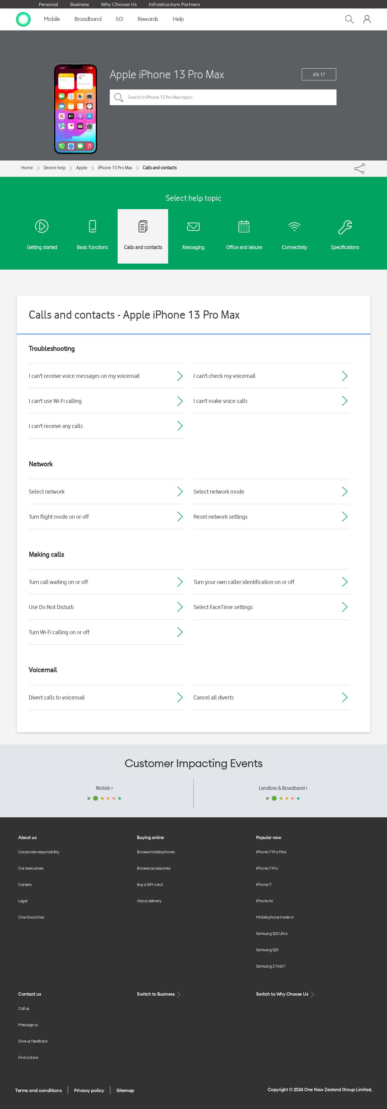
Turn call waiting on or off (58, 582)
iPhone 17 (264, 884)
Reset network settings (221, 516)
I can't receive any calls (56, 426)
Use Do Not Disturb (51, 607)
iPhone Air (264, 900)
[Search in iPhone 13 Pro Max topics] (223, 97)
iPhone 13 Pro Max (115, 167)
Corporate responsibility (38, 851)
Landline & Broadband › (283, 788)
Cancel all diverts (214, 697)
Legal (23, 900)
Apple (81, 167)
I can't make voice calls (221, 400)
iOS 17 (319, 74)
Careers (25, 884)
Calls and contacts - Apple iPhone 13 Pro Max (134, 314)
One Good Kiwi (31, 917)
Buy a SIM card (149, 884)
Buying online (150, 837)
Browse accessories (153, 868)
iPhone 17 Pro (267, 868)
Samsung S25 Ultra (272, 933)
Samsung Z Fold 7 (270, 966)
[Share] (365, 167)
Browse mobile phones (156, 851)
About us (27, 837)
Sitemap (125, 1090)
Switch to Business (159, 994)
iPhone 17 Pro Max (271, 851)
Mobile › (104, 788)
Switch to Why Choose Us (285, 994)
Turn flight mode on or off (59, 516)
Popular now (268, 837)
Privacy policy (89, 1090)
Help (178, 18)
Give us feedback (32, 1041)
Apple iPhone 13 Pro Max (167, 74)
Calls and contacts (160, 167)
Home (27, 167)
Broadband (88, 18)
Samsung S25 (267, 949)
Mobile (52, 18)
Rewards (148, 18)
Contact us (29, 994)
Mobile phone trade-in (275, 917)
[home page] (23, 19)
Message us (28, 1024)
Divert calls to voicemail (57, 697)
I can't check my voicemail (224, 375)
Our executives (30, 868)
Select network (46, 491)
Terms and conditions (38, 1090)
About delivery (149, 900)
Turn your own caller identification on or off (244, 582)
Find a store (28, 1057)
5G (119, 18)
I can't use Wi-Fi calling (55, 400)
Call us (23, 1008)
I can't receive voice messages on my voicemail (84, 375)
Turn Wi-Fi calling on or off (59, 632)
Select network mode (219, 491)
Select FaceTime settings (223, 607)
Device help (55, 167)
